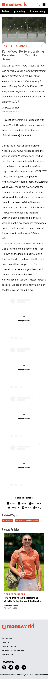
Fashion (6, 11)
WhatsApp (35, 503)
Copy (37, 507)
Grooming (19, 11)
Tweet (22, 503)
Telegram (13, 507)
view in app (39, 11)
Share (11, 503)
